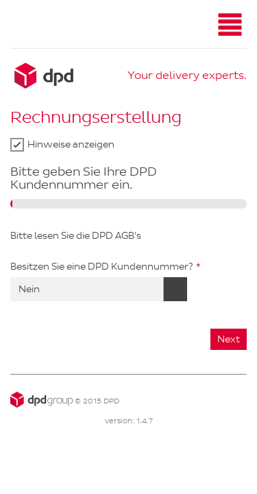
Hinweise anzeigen (70, 144)
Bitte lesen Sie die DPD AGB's (75, 236)
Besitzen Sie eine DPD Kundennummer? (101, 266)
